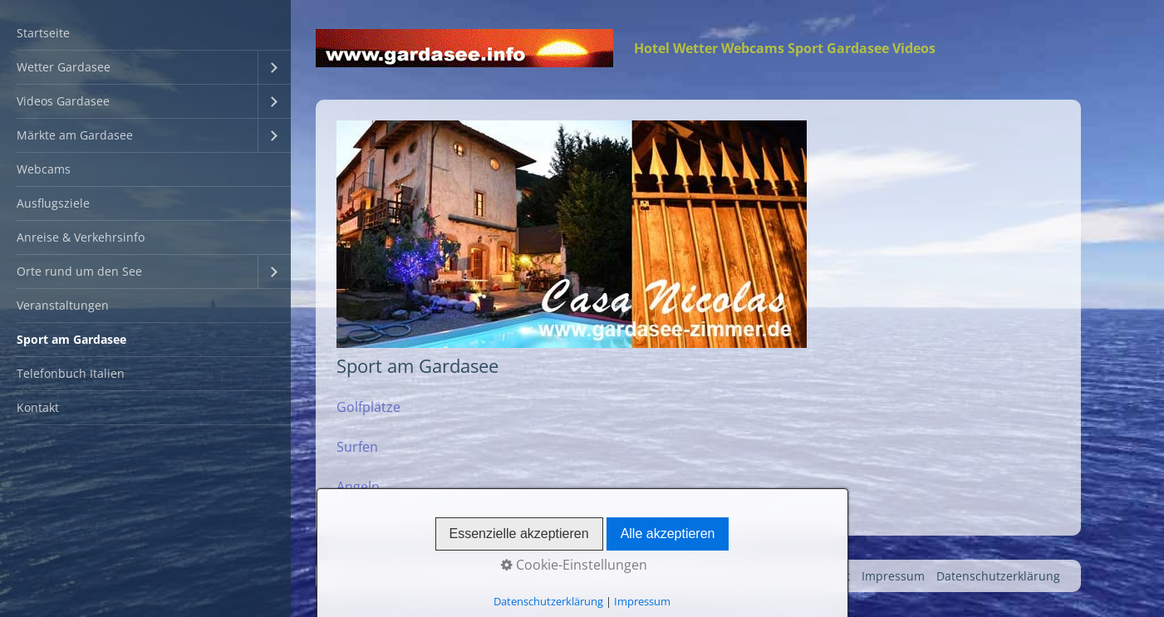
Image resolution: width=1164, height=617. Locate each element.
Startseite (43, 33)
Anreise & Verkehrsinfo (81, 237)
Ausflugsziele (53, 203)
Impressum (893, 576)
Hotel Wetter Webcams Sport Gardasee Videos (785, 48)
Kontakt (38, 407)
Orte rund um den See (79, 271)
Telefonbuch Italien (71, 373)
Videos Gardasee (63, 101)
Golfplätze (368, 407)
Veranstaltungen (63, 305)
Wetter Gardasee (64, 67)
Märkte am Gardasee (75, 135)
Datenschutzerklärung (998, 576)
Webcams (44, 169)
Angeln (358, 486)
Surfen (357, 447)
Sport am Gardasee (71, 339)
